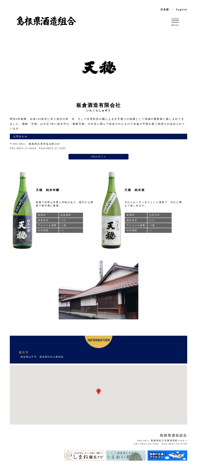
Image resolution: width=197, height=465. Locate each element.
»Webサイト (98, 156)
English (181, 9)
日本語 (164, 9)
